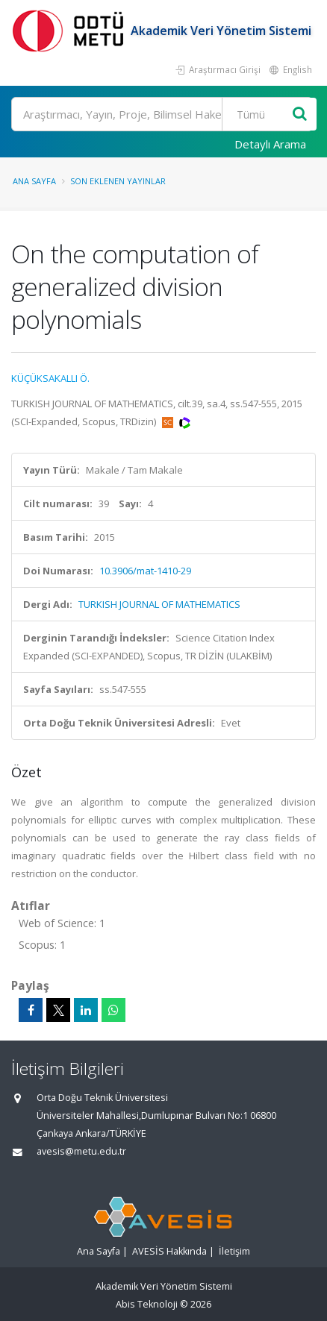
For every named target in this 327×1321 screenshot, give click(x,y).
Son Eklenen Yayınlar (118, 180)
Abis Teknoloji (147, 1304)
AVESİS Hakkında (169, 1251)
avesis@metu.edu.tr (81, 1151)
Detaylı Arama (270, 144)
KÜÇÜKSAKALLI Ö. (50, 378)
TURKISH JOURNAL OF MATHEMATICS (159, 604)
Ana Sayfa (34, 180)
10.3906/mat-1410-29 (145, 570)
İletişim (234, 1251)
